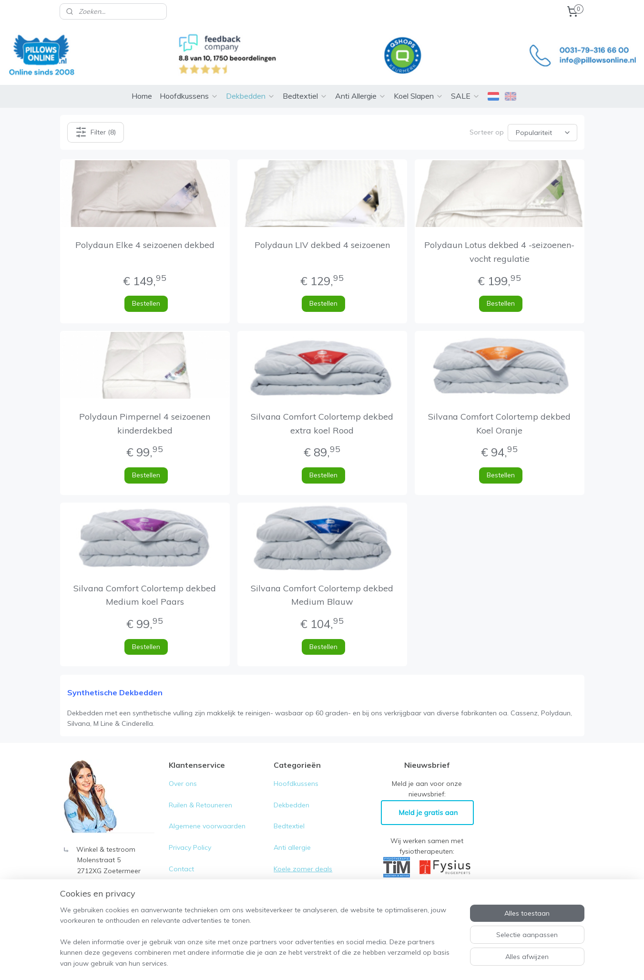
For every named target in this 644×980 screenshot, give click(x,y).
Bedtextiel (305, 81)
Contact (181, 854)
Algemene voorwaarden (207, 811)
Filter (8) (95, 118)
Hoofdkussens (189, 81)
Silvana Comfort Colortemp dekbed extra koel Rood (322, 409)
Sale (280, 876)
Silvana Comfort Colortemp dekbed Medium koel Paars (144, 580)
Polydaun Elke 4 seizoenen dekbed (144, 230)
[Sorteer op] (542, 118)
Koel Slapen (418, 81)
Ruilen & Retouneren (200, 790)
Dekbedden (250, 81)
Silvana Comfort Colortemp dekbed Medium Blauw (322, 580)
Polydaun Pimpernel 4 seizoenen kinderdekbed (144, 409)
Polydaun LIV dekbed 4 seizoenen (321, 230)
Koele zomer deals (303, 854)
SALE (465, 81)
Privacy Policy (191, 833)
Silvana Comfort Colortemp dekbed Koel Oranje (499, 409)
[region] (259, 942)
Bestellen (146, 289)
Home (142, 81)
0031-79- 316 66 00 (107, 877)
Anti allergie (292, 833)
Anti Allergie (360, 81)
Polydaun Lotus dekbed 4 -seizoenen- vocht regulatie (499, 237)
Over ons (183, 769)
